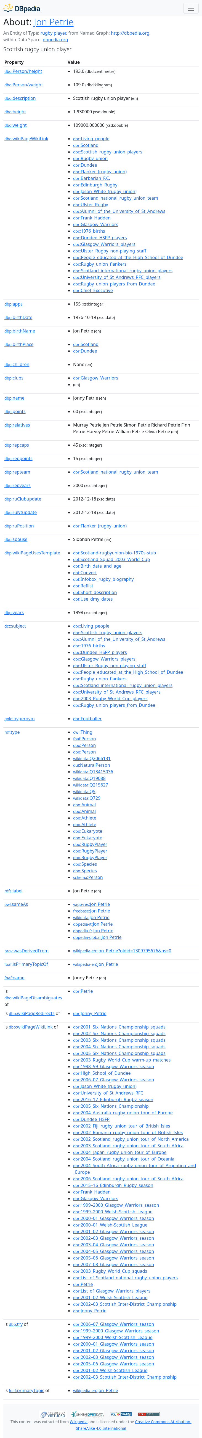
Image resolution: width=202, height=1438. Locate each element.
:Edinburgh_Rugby (95, 185)
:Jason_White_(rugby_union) (105, 191)
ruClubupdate (22, 499)
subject (15, 626)
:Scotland (86, 145)
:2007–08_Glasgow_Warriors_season (113, 1264)
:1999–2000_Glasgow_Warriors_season (116, 1205)
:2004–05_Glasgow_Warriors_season (113, 1251)
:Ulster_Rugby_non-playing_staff (109, 251)
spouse (15, 539)
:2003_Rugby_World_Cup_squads (110, 1271)
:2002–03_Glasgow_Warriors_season (113, 1238)
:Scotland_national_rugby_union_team (115, 198)
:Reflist (83, 586)
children (16, 364)
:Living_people (91, 139)
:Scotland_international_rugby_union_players (122, 271)
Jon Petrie (54, 22)
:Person (84, 739)
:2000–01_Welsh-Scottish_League (110, 1225)
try (16, 1324)
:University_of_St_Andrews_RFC (108, 1093)
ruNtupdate (20, 512)
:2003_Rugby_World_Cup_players (110, 698)
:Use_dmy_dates (93, 599)
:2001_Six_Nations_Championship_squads (119, 1027)
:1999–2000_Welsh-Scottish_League (113, 1212)
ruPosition (19, 526)
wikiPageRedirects (32, 1013)
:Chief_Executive (93, 290)
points (15, 411)
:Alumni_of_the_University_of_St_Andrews (119, 211)
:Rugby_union (90, 158)
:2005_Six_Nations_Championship (111, 1106)
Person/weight (23, 85)
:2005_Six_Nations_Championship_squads (119, 1053)
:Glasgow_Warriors (95, 224)
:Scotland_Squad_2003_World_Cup (111, 559)
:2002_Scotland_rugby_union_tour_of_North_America (131, 1139)
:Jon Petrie (91, 904)
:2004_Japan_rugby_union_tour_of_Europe (119, 1152)
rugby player (53, 33)
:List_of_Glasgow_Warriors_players (111, 1291)
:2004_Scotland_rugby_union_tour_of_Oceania (123, 1159)
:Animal (84, 805)
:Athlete (84, 818)
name (14, 398)
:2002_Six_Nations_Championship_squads (119, 1033)
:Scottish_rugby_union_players (107, 152)
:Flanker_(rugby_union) (100, 172)
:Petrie (83, 991)
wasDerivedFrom (26, 951)
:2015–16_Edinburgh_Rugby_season (113, 1185)
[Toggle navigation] (191, 8)
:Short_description (95, 592)
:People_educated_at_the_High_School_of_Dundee (128, 257)
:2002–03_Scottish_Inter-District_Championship (125, 1304)
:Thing (82, 732)
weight (15, 125)
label (13, 891)
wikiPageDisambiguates (33, 998)
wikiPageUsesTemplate (32, 553)
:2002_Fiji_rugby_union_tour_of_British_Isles (121, 1126)
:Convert (85, 573)
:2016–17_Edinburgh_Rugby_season (113, 1099)
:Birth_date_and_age (97, 566)
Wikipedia (78, 1421)
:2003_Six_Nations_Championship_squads (119, 1040)
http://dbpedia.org (130, 33)
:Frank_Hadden (92, 218)
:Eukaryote (87, 831)
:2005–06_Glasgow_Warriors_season (113, 1258)
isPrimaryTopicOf (26, 964)
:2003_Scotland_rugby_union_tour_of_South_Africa (128, 1146)
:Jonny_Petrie (90, 1013)
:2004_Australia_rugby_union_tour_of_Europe (123, 1113)
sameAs (16, 904)
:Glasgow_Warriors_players (104, 244)
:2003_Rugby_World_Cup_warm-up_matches (122, 1060)
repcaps (16, 445)
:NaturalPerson (91, 765)
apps (13, 304)
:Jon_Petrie (95, 964)
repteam (17, 472)
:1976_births (89, 231)
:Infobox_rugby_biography (103, 579)
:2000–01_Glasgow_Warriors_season (113, 1218)
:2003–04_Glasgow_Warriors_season (113, 1245)
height (15, 112)
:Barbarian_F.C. (91, 178)
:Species (85, 864)
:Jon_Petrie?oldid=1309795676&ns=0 (122, 951)
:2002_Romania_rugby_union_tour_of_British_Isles (128, 1132)
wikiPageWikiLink (26, 139)
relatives (17, 425)
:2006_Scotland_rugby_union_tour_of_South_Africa (128, 1179)
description (20, 98)
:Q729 (86, 798)
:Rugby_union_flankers (100, 264)
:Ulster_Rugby (90, 205)
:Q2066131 (92, 758)
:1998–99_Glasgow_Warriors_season (113, 1066)
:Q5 (84, 791)
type (12, 732)
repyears (17, 485)
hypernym (19, 719)
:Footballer (87, 719)
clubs (13, 378)
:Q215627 (90, 785)
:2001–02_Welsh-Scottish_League (110, 1297)
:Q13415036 (93, 772)
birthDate (18, 317)
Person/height (23, 71)
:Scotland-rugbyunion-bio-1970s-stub (114, 553)
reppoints (18, 458)
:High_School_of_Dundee (102, 1073)
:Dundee (85, 165)
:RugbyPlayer (90, 844)
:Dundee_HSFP (91, 1119)
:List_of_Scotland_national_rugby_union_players (125, 1278)
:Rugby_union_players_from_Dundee (114, 284)
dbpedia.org (55, 40)
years (14, 612)
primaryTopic (26, 1390)
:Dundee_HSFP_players (100, 238)
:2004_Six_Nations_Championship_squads (119, 1047)
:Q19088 (89, 778)
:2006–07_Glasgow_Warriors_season (113, 1080)
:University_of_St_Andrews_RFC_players (117, 277)
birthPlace (18, 344)
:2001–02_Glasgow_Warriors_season (113, 1231)
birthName (19, 331)
